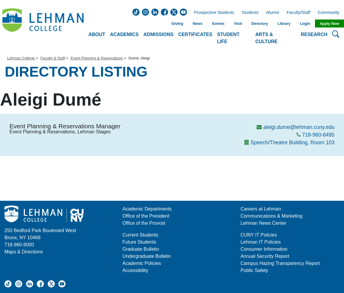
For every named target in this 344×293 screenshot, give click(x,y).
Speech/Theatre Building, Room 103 (292, 142)
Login (305, 23)
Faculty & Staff (52, 58)
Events (218, 23)
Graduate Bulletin (140, 249)
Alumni (272, 12)
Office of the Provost (143, 223)
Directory (259, 23)
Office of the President (145, 215)
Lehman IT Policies (261, 242)
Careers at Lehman (261, 208)
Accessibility (135, 270)
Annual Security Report (265, 256)
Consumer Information (264, 249)
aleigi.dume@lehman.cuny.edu (299, 127)
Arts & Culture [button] (266, 38)
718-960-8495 (318, 135)
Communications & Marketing (272, 215)
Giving (177, 23)
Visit (238, 23)
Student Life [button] (228, 38)
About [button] (96, 34)
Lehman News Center (264, 223)
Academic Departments (147, 208)
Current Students (140, 234)
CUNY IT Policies (259, 234)
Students (250, 12)
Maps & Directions (23, 251)
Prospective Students (212, 12)
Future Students (139, 242)
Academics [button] (124, 34)
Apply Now (329, 23)
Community (330, 12)
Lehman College (21, 58)
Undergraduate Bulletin (146, 256)
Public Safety (254, 270)
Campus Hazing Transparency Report (280, 263)
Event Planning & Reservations (97, 58)
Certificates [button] (195, 34)
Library (284, 23)
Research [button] (314, 34)
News (197, 23)
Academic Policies (141, 263)
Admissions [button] (158, 34)
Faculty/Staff (298, 12)
